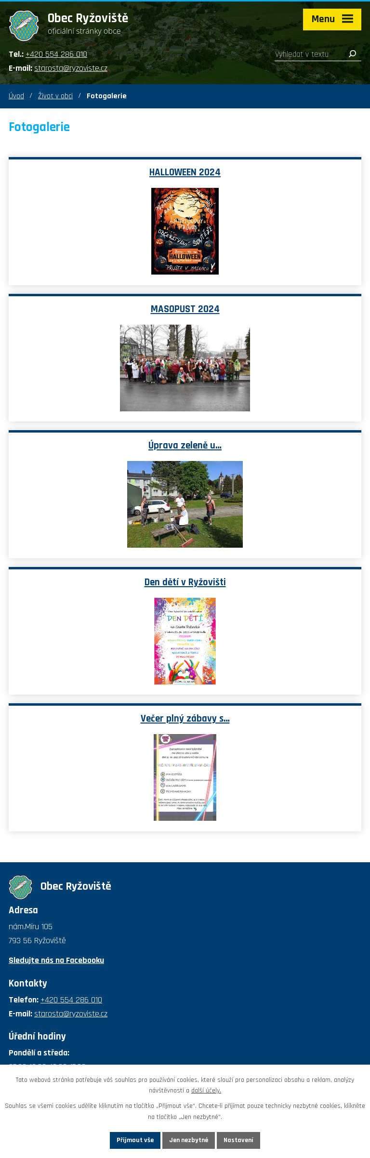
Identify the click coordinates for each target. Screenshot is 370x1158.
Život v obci (55, 96)
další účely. (206, 1091)
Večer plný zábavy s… (185, 718)
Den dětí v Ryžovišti (185, 582)
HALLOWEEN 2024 (185, 172)
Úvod (16, 96)
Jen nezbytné (188, 1140)
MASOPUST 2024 (185, 309)
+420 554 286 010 (56, 54)
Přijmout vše (135, 1140)
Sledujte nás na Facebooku (56, 960)
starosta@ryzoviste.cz (70, 68)
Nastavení (238, 1140)
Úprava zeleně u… (185, 445)
